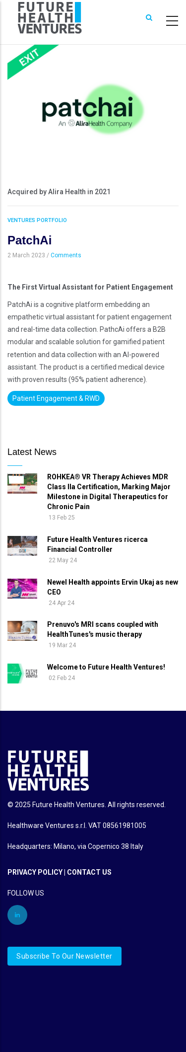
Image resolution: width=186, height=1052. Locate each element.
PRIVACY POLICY (34, 872)
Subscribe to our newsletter (64, 956)
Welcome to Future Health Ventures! (106, 667)
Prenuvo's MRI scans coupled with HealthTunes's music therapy (102, 629)
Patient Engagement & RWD (56, 398)
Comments (66, 255)
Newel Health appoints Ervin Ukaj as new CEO (112, 587)
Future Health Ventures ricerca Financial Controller (97, 544)
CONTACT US (89, 872)
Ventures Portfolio (37, 220)
